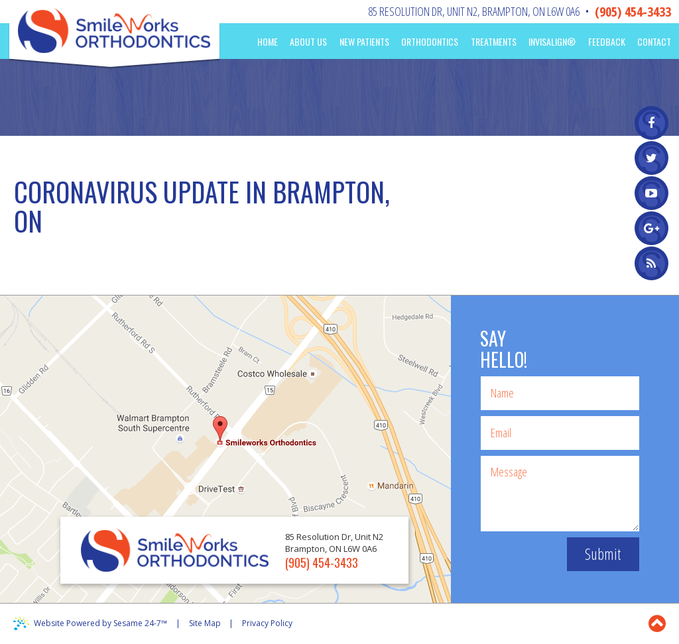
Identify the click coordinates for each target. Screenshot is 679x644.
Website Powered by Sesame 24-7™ (100, 623)
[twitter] (651, 158)
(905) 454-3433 (633, 12)
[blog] (651, 263)
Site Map (205, 623)
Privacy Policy (267, 623)
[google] (651, 228)
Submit (603, 553)
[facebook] (651, 123)
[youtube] (651, 193)
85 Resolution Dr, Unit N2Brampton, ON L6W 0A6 (474, 11)
